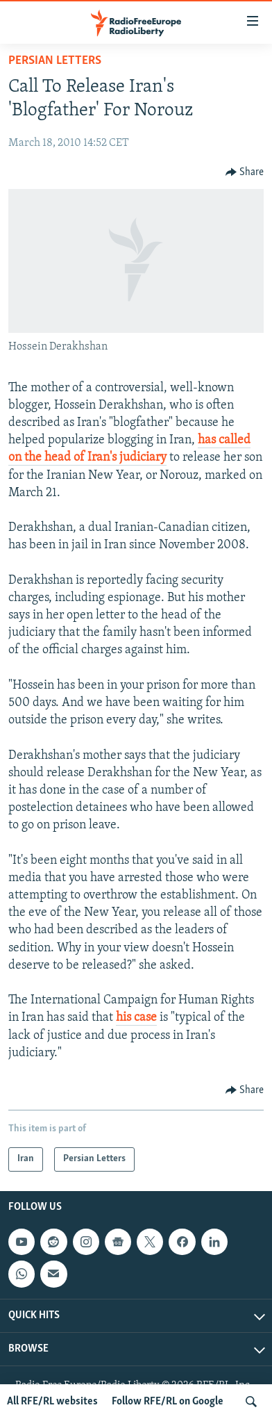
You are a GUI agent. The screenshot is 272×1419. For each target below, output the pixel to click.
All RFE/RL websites (52, 1401)
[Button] (245, 172)
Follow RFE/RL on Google (167, 1401)
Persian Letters (54, 60)
